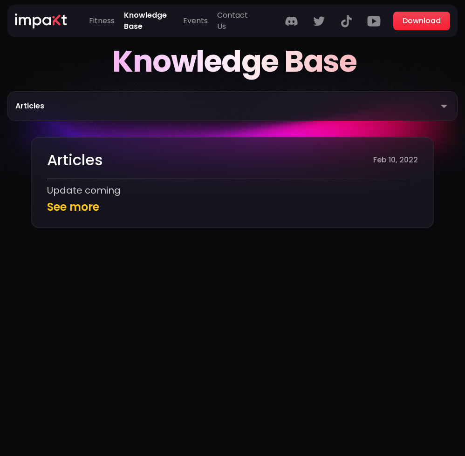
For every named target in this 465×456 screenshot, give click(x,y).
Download (422, 20)
